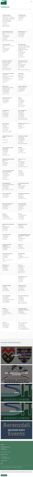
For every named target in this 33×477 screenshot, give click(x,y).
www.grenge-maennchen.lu (9, 189)
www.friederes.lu (23, 290)
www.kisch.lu (22, 106)
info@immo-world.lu (8, 130)
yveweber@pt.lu (7, 290)
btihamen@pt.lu (7, 155)
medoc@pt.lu (7, 179)
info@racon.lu (23, 271)
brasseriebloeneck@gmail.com (8, 259)
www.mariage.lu (5, 142)
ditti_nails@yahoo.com (9, 313)
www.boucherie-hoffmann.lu (9, 40)
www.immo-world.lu (7, 132)
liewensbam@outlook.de (22, 198)
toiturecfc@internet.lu (24, 166)
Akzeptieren (4, 475)
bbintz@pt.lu (23, 56)
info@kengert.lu (7, 25)
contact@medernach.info (6, 458)
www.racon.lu (22, 272)
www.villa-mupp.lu (23, 152)
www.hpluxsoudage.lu (23, 119)
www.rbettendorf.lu (7, 69)
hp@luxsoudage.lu (24, 118)
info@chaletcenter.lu (23, 302)
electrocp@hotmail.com (9, 219)
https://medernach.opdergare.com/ (24, 69)
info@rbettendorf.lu (8, 68)
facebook (4, 51)
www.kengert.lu (7, 26)
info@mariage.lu (5, 139)
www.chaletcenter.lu (23, 303)
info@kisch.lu (23, 105)
